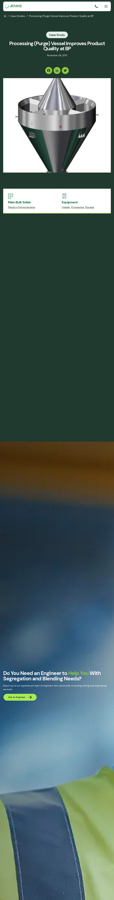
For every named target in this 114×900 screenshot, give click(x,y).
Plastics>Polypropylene (21, 207)
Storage (89, 207)
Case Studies (17, 16)
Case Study (57, 35)
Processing (77, 207)
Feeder (66, 207)
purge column (14, 256)
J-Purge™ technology (90, 387)
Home (5, 16)
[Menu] (106, 6)
